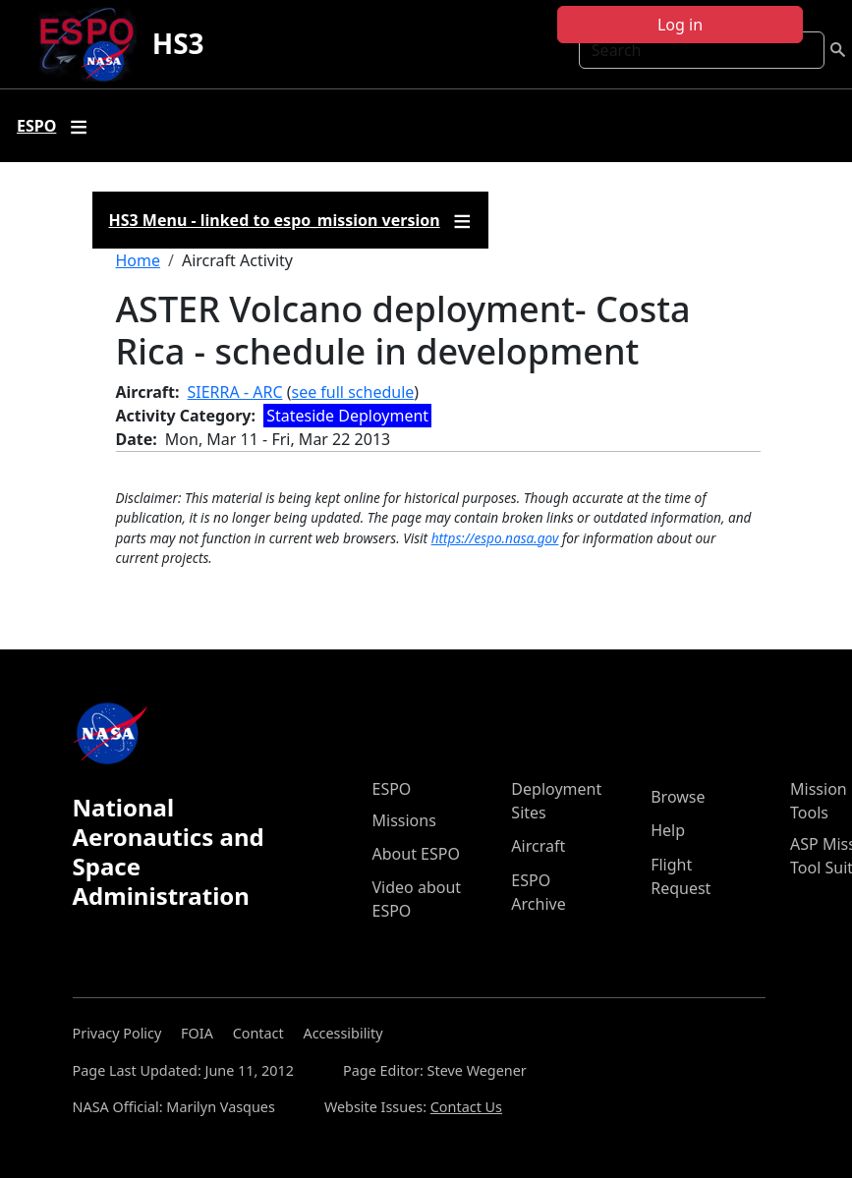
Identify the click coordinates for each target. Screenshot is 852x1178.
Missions (404, 820)
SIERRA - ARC (235, 392)
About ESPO (416, 854)
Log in (680, 24)
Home (138, 260)
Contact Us (466, 1106)
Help (668, 830)
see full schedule (352, 392)
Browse (678, 797)
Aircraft (538, 846)
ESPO (392, 789)
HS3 (178, 43)
